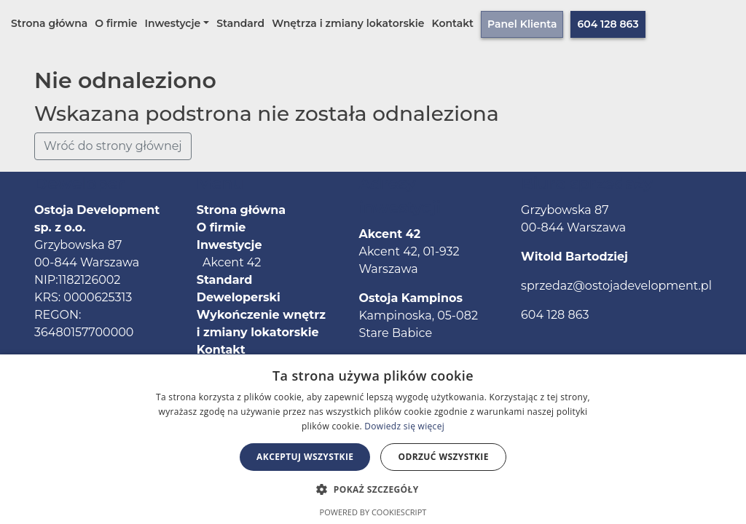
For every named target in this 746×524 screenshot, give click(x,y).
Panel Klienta (522, 24)
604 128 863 (607, 24)
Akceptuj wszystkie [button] (304, 456)
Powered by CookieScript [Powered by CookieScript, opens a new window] (373, 512)
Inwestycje (173, 23)
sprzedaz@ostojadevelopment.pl (616, 286)
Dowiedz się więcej (404, 426)
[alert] (373, 439)
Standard (240, 23)
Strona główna (49, 23)
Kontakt (453, 23)
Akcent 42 (229, 262)
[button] (372, 489)
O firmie (116, 23)
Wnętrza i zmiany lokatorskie (348, 23)
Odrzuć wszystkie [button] (443, 456)
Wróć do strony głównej (113, 146)
